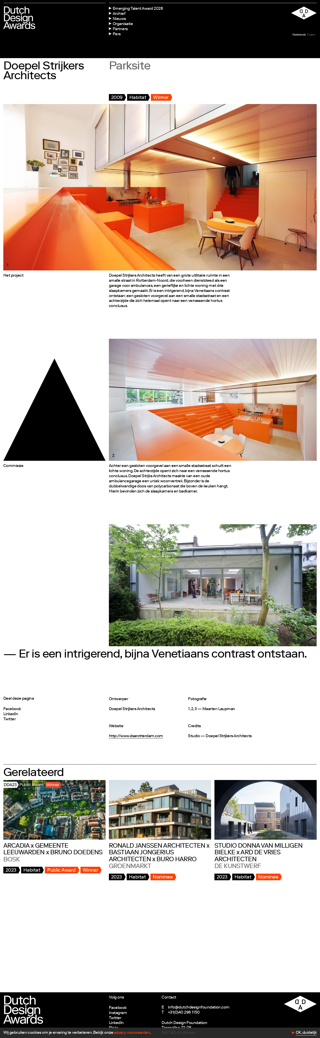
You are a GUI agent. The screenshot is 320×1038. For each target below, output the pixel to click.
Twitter (9, 719)
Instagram (118, 1013)
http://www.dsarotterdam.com (136, 736)
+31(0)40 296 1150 (184, 1013)
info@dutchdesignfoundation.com (199, 1008)
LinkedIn (10, 714)
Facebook (12, 709)
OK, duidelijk (306, 1033)
